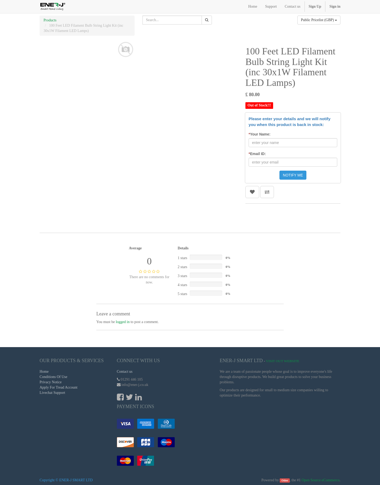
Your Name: (259, 134)
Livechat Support (52, 393)
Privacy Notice (51, 382)
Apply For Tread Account (59, 387)
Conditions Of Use (53, 377)
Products (50, 20)
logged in (123, 322)
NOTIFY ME (293, 175)
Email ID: (257, 153)
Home (44, 372)
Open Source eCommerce (321, 480)
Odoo (285, 480)
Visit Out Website (283, 361)
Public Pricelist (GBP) (319, 20)
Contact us (125, 372)
